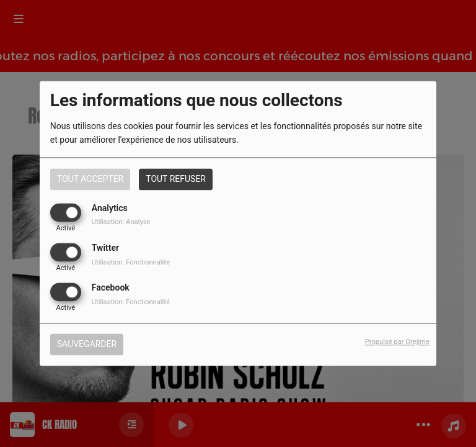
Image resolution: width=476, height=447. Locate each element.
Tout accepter (90, 179)
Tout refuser (176, 179)
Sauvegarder (87, 345)
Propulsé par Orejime (397, 342)
